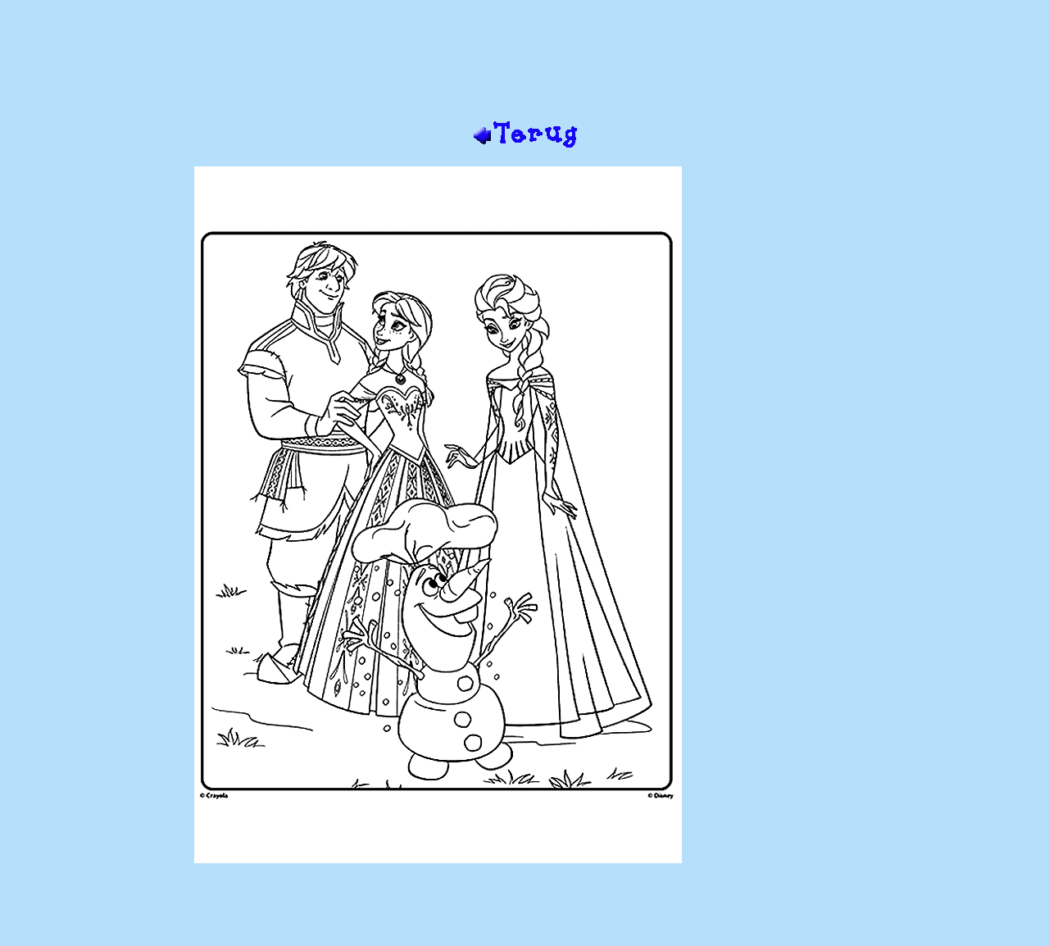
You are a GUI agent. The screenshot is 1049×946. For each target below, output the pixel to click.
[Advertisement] (524, 66)
